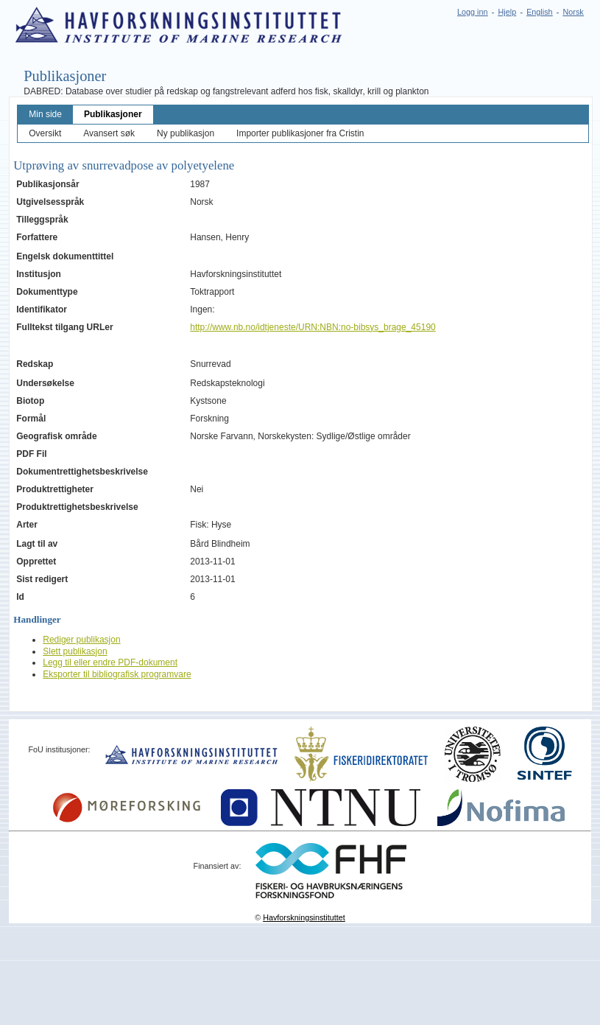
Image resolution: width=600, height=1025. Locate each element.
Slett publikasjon (75, 651)
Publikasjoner (113, 114)
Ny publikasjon (185, 133)
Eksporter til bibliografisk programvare (117, 674)
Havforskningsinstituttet (304, 917)
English (539, 11)
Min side (45, 114)
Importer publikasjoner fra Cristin (300, 133)
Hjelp (507, 11)
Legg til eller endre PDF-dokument (110, 662)
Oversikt (45, 133)
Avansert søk (109, 133)
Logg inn (472, 11)
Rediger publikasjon (81, 639)
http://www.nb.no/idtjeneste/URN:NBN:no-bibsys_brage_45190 (313, 327)
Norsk (573, 11)
